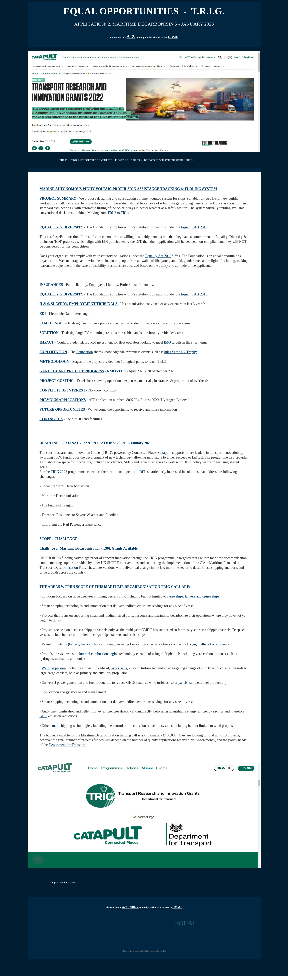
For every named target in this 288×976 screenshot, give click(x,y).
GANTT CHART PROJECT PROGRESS (72, 371)
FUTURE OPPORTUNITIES (62, 409)
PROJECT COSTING (57, 381)
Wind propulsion (54, 668)
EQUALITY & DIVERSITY (61, 227)
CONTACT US (51, 419)
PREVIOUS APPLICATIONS (63, 400)
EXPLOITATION (53, 352)
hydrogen (189, 644)
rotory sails (119, 668)
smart (55, 726)
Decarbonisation (66, 568)
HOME (173, 37)
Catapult (164, 453)
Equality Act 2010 (194, 227)
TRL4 (125, 213)
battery (74, 644)
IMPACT (47, 342)
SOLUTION (49, 333)
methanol (204, 644)
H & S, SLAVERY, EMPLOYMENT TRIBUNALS (78, 304)
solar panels (178, 683)
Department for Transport (67, 745)
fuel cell (86, 644)
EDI (43, 314)
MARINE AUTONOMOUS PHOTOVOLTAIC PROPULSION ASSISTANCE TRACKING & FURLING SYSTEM (128, 189)
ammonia (222, 644)
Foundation (84, 352)
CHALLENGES (52, 323)
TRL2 (112, 213)
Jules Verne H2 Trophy (180, 352)
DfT (142, 472)
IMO (167, 342)
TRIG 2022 (59, 472)
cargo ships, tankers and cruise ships (193, 596)
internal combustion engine (98, 654)
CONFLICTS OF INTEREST (62, 390)
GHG (43, 716)
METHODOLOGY (54, 362)
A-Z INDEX (130, 907)
